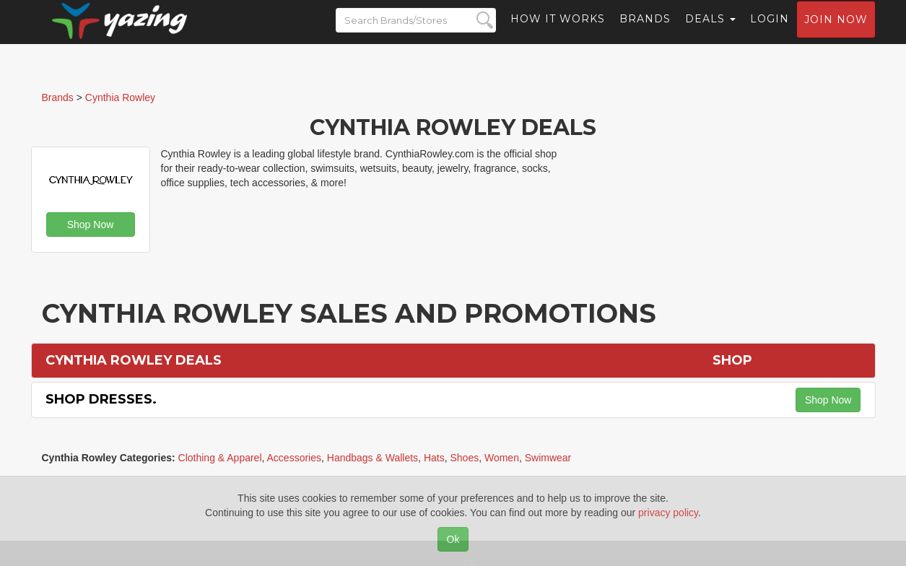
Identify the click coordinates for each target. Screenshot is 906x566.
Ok (453, 539)
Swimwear (548, 457)
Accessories (294, 457)
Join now (836, 33)
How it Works (557, 32)
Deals (710, 32)
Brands (645, 32)
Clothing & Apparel (220, 457)
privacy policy (668, 512)
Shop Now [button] (90, 224)
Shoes (464, 457)
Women (501, 457)
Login (769, 32)
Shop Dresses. (101, 399)
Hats (434, 457)
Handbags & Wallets (372, 457)
